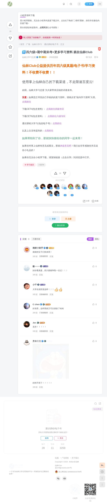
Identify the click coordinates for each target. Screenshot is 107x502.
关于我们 (75, 459)
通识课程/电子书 (51, 44)
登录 (52, 219)
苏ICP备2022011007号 (63, 469)
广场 (28, 44)
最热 (97, 239)
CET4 (41, 165)
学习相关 (29, 165)
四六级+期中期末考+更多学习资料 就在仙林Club (57, 52)
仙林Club (58, 467)
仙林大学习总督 (29, 57)
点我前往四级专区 (55, 109)
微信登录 (60, 225)
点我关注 (43, 27)
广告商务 (65, 459)
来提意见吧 (65, 146)
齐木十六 (37, 341)
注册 (68, 219)
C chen (36, 304)
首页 (21, 44)
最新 (90, 239)
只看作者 (36, 239)
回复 (52, 256)
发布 (88, 5)
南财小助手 (38, 248)
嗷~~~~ (36, 266)
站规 (57, 459)
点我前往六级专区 (56, 116)
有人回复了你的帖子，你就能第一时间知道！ (40, 38)
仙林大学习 (37, 44)
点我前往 (26, 102)
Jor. (34, 322)
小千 (35, 284)
